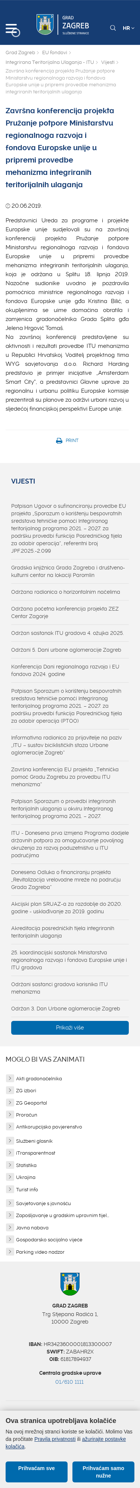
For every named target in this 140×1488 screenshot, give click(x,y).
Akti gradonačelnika (39, 1078)
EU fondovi (54, 52)
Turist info (27, 1189)
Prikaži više (70, 1027)
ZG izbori (26, 1090)
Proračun (26, 1115)
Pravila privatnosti (55, 1439)
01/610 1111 (69, 1382)
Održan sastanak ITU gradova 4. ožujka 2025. (67, 633)
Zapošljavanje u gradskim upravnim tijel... (62, 1215)
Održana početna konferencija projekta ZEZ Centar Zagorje (65, 612)
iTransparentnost (35, 1153)
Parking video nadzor (40, 1252)
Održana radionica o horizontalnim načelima (65, 592)
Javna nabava (32, 1228)
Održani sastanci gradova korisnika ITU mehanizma (59, 988)
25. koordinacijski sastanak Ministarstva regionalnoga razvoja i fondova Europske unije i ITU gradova (69, 960)
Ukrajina (25, 1177)
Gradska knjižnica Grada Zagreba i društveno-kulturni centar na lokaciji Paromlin (68, 571)
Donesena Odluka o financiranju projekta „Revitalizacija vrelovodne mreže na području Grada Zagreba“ (66, 879)
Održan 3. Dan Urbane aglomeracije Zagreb (65, 1009)
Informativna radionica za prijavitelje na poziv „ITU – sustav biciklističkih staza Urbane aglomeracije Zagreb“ (66, 745)
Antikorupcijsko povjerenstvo (49, 1127)
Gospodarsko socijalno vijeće (49, 1239)
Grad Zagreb (20, 52)
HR (128, 28)
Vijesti (108, 62)
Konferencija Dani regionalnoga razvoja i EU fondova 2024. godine (65, 670)
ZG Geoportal (31, 1103)
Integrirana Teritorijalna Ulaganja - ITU (50, 62)
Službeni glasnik (34, 1141)
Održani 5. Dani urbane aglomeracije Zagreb (66, 650)
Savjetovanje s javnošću (43, 1203)
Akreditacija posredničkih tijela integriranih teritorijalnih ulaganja (62, 932)
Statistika (26, 1165)
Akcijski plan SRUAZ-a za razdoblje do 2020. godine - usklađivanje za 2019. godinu (66, 907)
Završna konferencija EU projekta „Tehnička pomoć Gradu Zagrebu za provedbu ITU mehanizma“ (65, 776)
